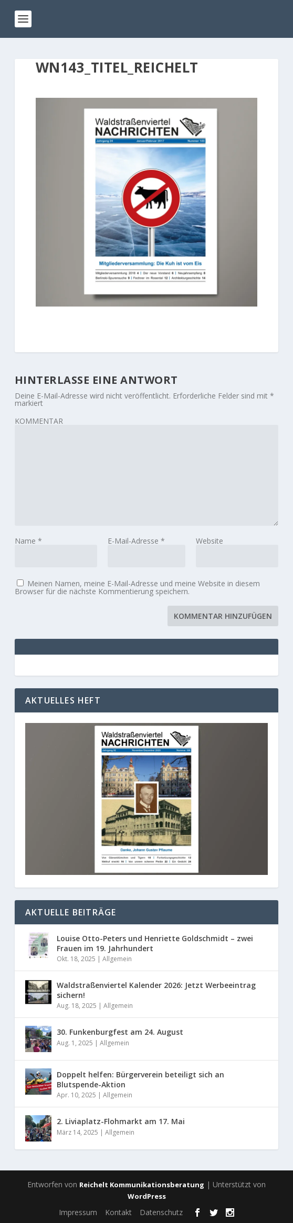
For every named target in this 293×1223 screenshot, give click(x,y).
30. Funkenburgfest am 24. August (120, 1032)
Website (209, 541)
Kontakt (118, 1212)
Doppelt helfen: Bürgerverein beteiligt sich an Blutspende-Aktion (140, 1079)
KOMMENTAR (39, 421)
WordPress (147, 1196)
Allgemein (117, 958)
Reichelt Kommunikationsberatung (141, 1184)
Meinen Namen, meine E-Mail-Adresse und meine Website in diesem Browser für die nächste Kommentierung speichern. (137, 587)
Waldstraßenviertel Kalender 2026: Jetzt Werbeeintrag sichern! (156, 990)
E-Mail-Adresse (136, 541)
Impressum (78, 1212)
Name (28, 541)
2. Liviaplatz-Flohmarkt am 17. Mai (121, 1121)
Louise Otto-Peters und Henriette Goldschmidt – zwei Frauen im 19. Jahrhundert (155, 943)
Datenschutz (161, 1212)
